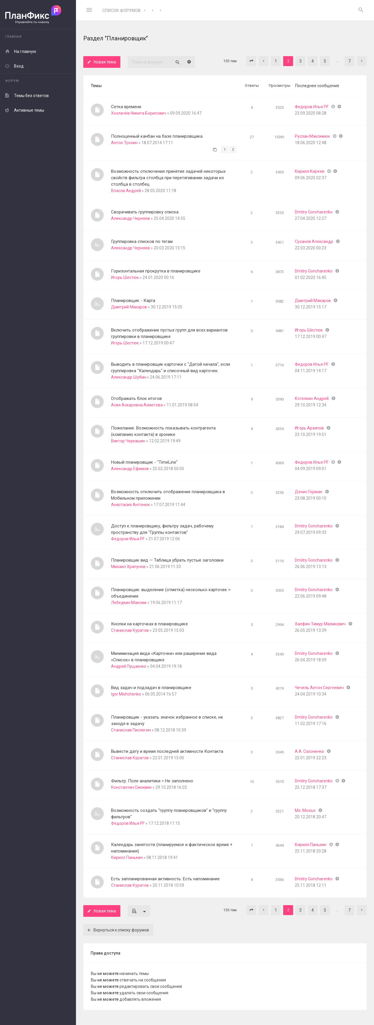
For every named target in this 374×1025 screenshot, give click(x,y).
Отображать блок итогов (136, 398)
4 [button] (312, 61)
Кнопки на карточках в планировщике (149, 624)
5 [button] (325, 61)
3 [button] (300, 61)
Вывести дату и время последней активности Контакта (167, 751)
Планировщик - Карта (133, 300)
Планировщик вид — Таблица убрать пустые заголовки (167, 560)
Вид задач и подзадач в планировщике (151, 687)
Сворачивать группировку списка (145, 212)
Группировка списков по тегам (142, 241)
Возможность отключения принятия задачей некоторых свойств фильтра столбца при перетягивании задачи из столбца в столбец (168, 178)
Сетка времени (126, 106)
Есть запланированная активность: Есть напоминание (165, 878)
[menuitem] (361, 10)
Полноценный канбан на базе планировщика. (157, 136)
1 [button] (276, 61)
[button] (251, 61)
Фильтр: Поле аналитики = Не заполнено (152, 781)
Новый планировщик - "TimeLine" (144, 462)
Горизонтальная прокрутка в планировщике (155, 271)
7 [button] (349, 61)
